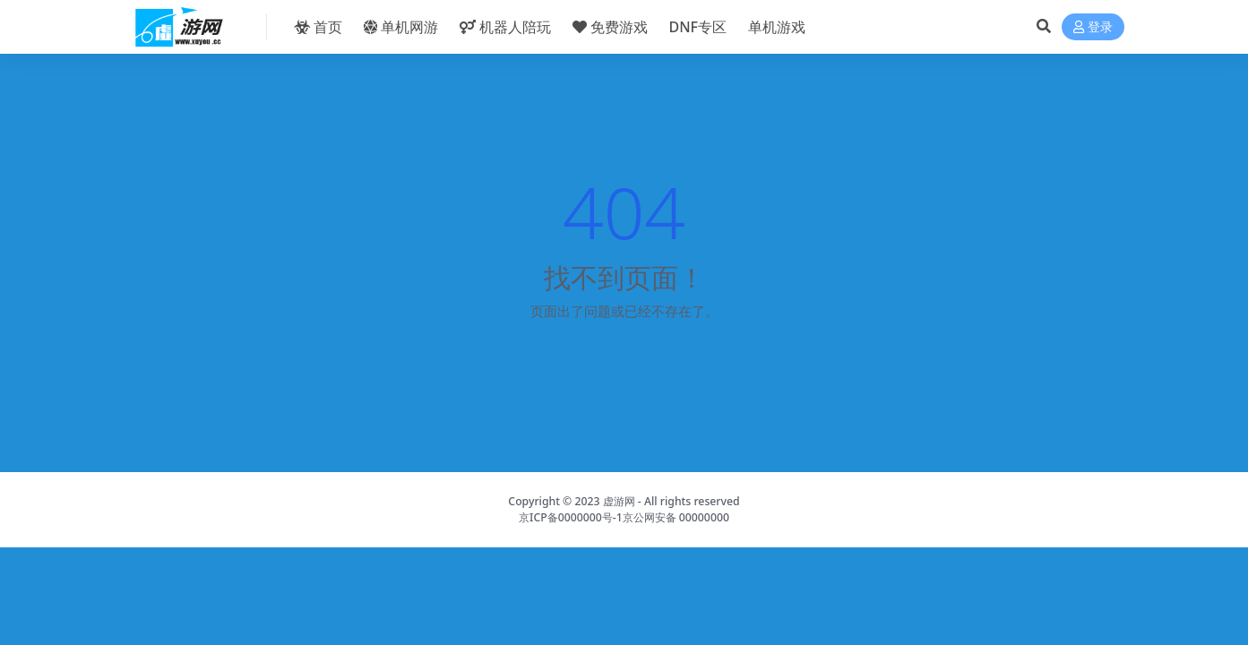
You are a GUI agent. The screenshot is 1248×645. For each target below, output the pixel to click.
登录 (1093, 27)
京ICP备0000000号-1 (571, 517)
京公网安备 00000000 (676, 517)
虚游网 (619, 501)
